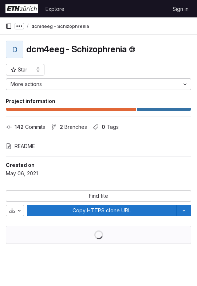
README (20, 146)
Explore (55, 9)
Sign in (181, 9)
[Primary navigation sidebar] (9, 26)
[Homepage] (22, 9)
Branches (69, 127)
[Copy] (102, 210)
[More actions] (98, 84)
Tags (106, 127)
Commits (25, 127)
